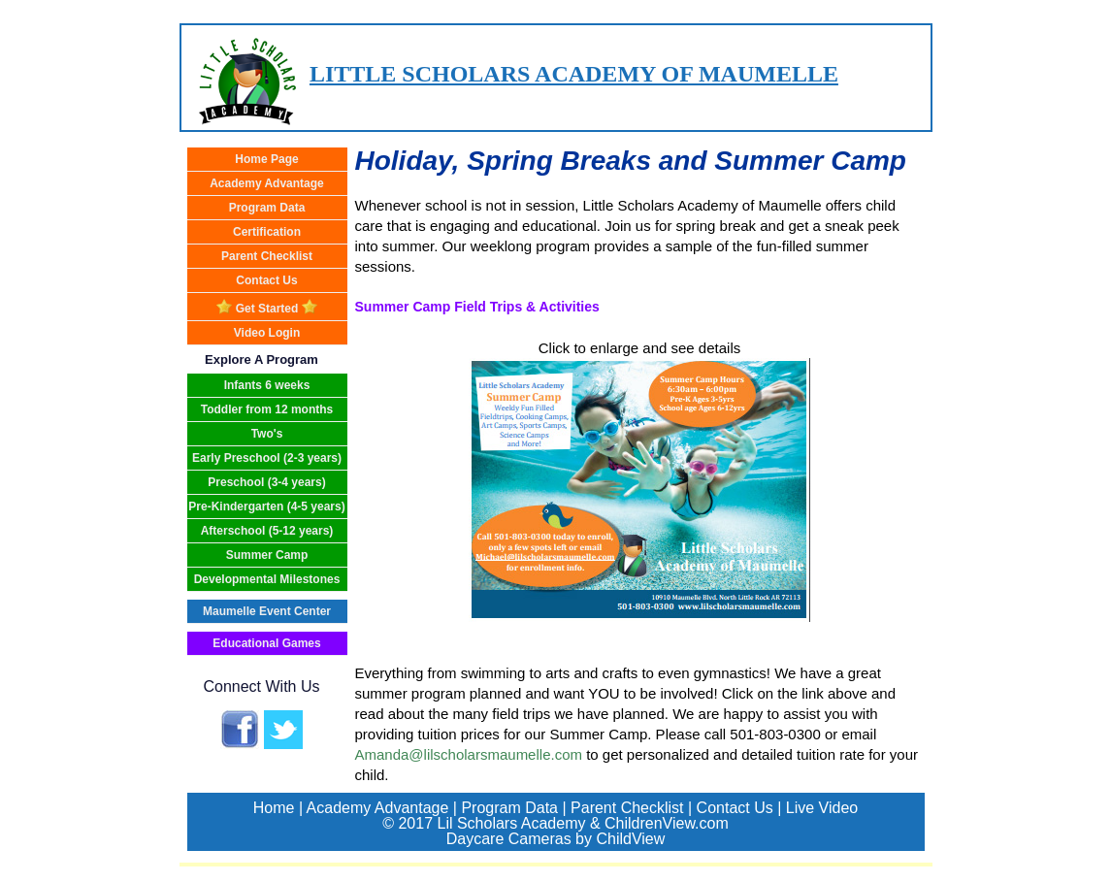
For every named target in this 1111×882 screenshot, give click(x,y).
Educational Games (266, 643)
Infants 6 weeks (267, 385)
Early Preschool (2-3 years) (267, 458)
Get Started (266, 307)
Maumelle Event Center (267, 611)
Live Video (822, 808)
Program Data (267, 207)
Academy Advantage (267, 183)
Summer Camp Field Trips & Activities (477, 306)
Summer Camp (267, 555)
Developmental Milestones (267, 579)
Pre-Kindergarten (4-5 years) (266, 506)
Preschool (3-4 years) (266, 482)
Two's (267, 434)
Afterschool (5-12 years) (267, 531)
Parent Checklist (266, 256)
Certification (267, 232)
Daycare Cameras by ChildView (556, 839)
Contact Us (266, 280)
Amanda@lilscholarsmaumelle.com (468, 754)
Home (274, 808)
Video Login (267, 333)
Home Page (266, 159)
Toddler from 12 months (267, 409)
